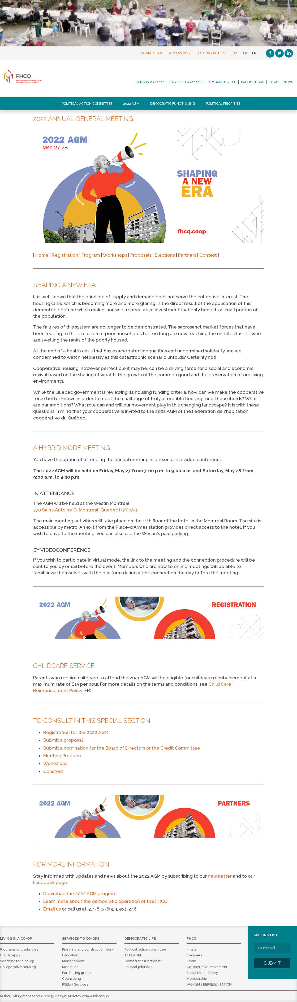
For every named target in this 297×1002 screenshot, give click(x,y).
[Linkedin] (289, 53)
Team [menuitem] (191, 961)
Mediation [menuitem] (70, 967)
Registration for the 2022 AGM (75, 732)
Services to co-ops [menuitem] (185, 82)
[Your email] (272, 948)
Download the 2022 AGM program (80, 893)
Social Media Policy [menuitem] (202, 973)
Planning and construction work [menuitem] (87, 949)
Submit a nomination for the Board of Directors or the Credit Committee (121, 748)
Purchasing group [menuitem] (76, 973)
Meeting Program (62, 755)
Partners (187, 255)
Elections (165, 255)
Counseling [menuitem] (71, 979)
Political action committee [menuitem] (87, 103)
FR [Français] (245, 53)
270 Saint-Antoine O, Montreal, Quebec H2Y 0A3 (85, 510)
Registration (65, 255)
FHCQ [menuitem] (273, 82)
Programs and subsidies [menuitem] (19, 949)
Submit (272, 963)
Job (234, 53)
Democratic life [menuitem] (222, 82)
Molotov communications (88, 996)
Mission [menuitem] (193, 949)
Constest (53, 771)
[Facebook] (270, 53)
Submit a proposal (63, 740)
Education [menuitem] (70, 955)
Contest (208, 255)
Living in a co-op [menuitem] (149, 82)
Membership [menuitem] (197, 979)
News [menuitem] (288, 82)
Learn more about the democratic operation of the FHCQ (105, 901)
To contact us (211, 53)
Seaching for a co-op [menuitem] (17, 961)
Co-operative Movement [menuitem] (207, 967)
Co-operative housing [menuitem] (18, 967)
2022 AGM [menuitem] (131, 103)
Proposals (141, 255)
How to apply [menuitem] (10, 955)
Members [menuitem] (194, 955)
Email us (52, 909)
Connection (152, 53)
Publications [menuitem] (252, 82)
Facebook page (50, 882)
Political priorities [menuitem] (223, 103)
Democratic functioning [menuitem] (172, 103)
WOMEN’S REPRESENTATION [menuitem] (209, 984)
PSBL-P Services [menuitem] (75, 984)
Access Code (180, 53)
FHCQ (36, 76)
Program (90, 255)
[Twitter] (279, 53)
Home (42, 255)
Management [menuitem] (73, 961)
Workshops (115, 255)
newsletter (220, 876)
